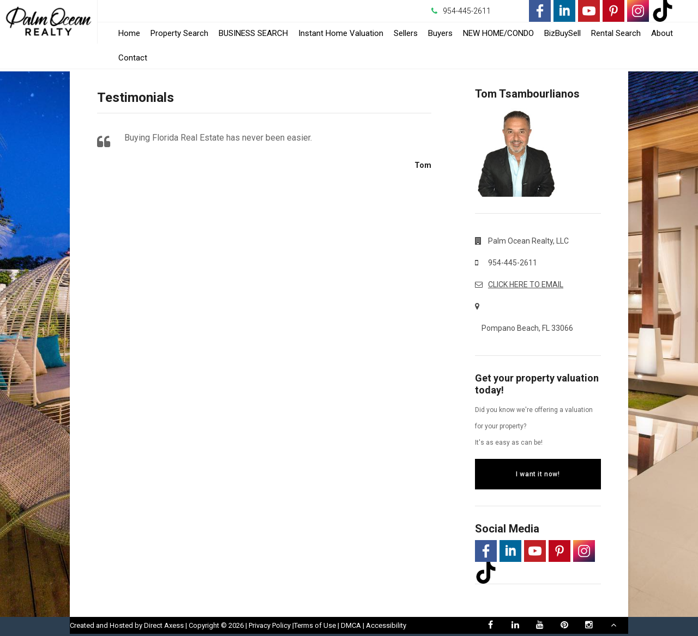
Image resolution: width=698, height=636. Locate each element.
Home (129, 33)
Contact (132, 58)
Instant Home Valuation (340, 33)
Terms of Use (315, 625)
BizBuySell (562, 33)
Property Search (179, 33)
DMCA (351, 625)
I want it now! (537, 474)
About (662, 33)
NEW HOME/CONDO (498, 33)
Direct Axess (164, 625)
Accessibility (386, 625)
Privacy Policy (270, 625)
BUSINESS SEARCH (253, 33)
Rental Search (616, 33)
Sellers (406, 33)
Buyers (440, 33)
